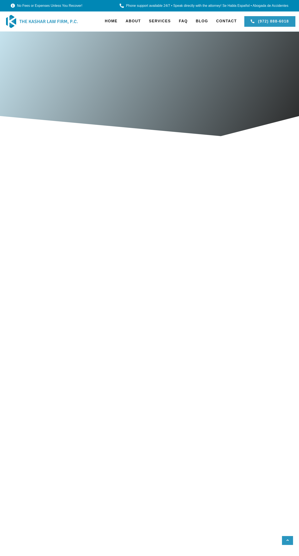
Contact (226, 21)
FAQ (183, 21)
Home (111, 21)
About (133, 21)
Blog (202, 21)
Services (160, 21)
